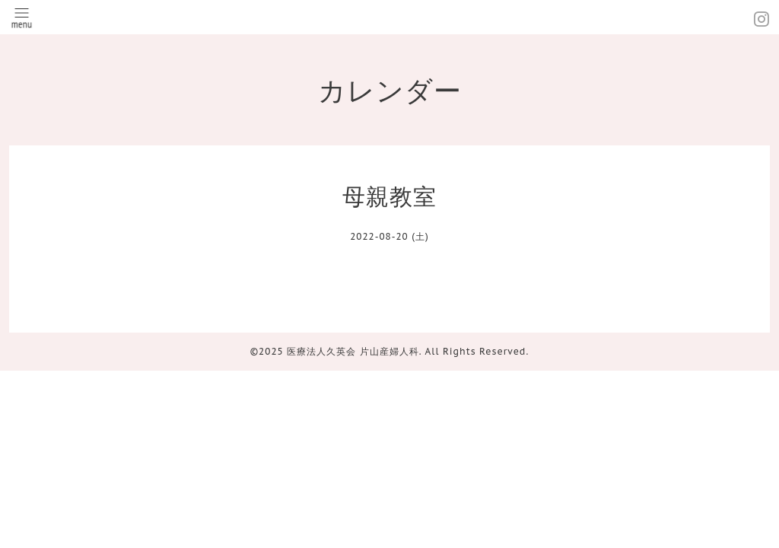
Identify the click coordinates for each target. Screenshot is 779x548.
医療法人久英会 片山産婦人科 (353, 351)
